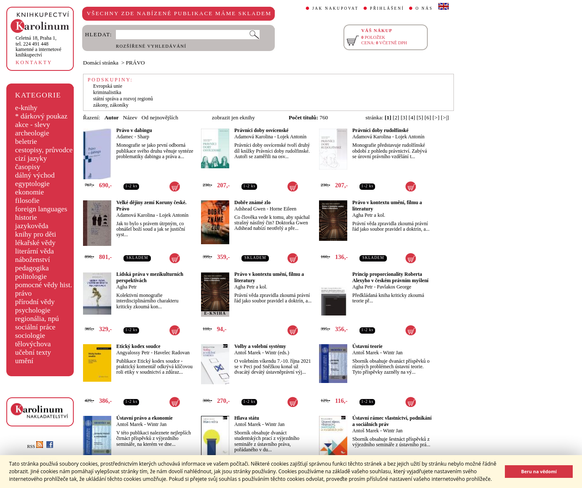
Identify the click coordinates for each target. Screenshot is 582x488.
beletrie (26, 142)
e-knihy (26, 108)
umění (24, 361)
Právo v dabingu (134, 130)
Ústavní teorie (367, 346)
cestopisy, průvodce (44, 150)
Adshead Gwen (250, 209)
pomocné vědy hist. (43, 285)
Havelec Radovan (172, 353)
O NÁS (424, 8)
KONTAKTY (34, 62)
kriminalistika (107, 92)
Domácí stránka (100, 62)
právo (23, 293)
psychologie (33, 310)
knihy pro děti (35, 234)
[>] (435, 117)
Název (130, 117)
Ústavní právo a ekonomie (144, 418)
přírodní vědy (35, 302)
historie (26, 217)
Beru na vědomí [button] (539, 471)
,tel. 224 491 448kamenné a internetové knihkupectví (39, 46)
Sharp (143, 137)
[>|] (445, 117)
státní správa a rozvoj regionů (123, 99)
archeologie (32, 133)
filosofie (27, 201)
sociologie (30, 336)
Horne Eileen (283, 209)
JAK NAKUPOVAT (335, 8)
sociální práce (35, 327)
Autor (112, 117)
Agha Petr (126, 287)
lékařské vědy (35, 243)
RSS (35, 446)
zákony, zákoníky (111, 105)
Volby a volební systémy (260, 346)
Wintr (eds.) (277, 353)
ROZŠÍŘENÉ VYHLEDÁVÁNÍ (151, 46)
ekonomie (29, 192)
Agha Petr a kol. (368, 215)
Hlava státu (246, 418)
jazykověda (31, 226)
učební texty (33, 352)
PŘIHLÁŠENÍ (387, 8)
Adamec (124, 137)
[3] (404, 117)
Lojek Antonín (292, 137)
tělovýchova (33, 344)
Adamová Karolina (253, 137)
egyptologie (32, 184)
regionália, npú (37, 319)
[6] (427, 117)
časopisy (27, 167)
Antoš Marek (247, 353)
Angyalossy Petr (133, 353)
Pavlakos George (394, 287)
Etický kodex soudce (138, 346)
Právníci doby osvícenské (261, 130)
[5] (419, 117)
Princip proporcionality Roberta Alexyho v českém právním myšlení (390, 277)
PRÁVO (135, 62)
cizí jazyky (31, 158)
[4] (412, 117)
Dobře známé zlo (252, 202)
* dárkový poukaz (41, 116)
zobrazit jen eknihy (233, 117)
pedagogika (32, 268)
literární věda (34, 251)
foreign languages (41, 209)
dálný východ (35, 175)
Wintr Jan (393, 353)
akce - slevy (32, 125)
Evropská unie (107, 86)
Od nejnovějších (160, 117)
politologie (31, 276)
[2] (396, 117)
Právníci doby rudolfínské (380, 130)
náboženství (32, 260)
